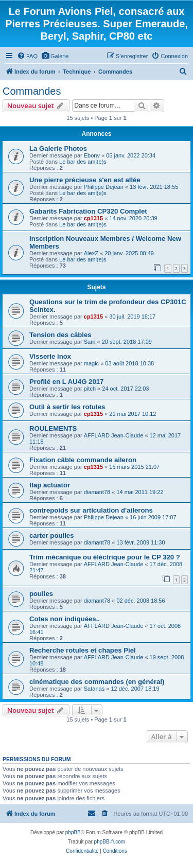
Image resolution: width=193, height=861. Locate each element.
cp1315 (93, 218)
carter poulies (51, 535)
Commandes (32, 91)
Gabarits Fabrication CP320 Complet (88, 211)
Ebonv (92, 155)
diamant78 (97, 492)
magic (91, 363)
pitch (90, 388)
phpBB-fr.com (110, 842)
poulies (41, 594)
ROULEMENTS (53, 428)
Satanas (94, 689)
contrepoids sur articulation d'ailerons (91, 510)
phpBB (73, 832)
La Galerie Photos (58, 148)
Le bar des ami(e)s (83, 162)
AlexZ (91, 253)
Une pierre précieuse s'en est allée (85, 180)
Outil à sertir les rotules (67, 407)
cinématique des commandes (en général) (96, 682)
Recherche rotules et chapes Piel (82, 650)
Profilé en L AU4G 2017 (66, 381)
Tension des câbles (60, 335)
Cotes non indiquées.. (64, 619)
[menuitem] (27, 56)
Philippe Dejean (104, 187)
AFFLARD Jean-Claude (114, 435)
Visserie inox (50, 356)
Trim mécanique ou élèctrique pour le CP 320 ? (104, 557)
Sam (90, 342)
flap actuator (49, 485)
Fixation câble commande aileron (82, 460)
